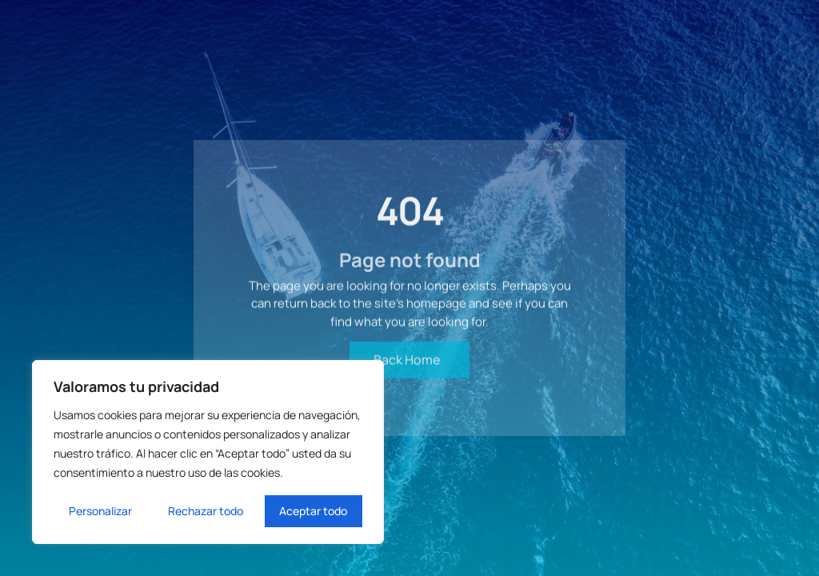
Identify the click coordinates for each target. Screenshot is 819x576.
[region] (208, 452)
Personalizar (100, 510)
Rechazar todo (205, 510)
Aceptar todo (313, 510)
